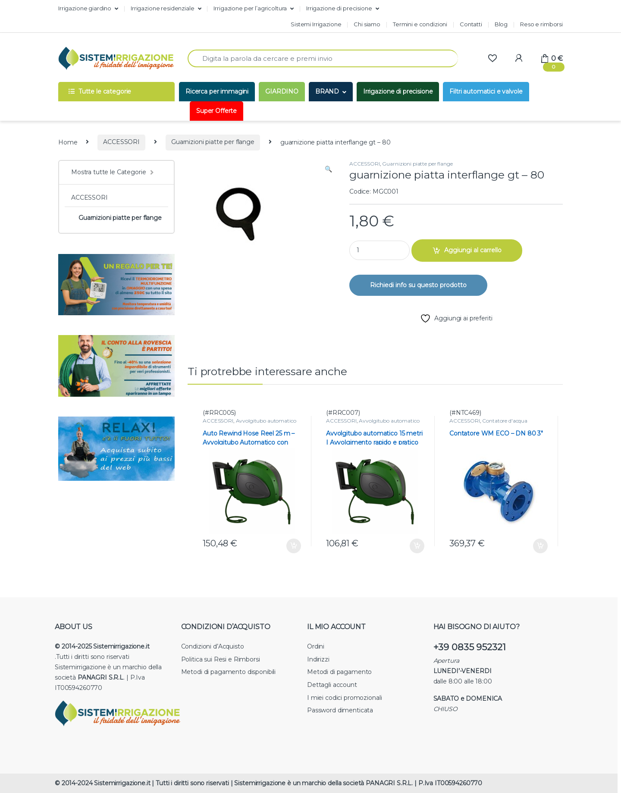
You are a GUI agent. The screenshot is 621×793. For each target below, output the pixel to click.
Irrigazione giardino (84, 8)
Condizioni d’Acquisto (212, 646)
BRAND (327, 91)
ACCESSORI (121, 142)
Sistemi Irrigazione (316, 24)
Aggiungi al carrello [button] (293, 546)
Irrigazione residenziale (162, 8)
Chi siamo (367, 24)
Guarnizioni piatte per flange (212, 142)
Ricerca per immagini (216, 91)
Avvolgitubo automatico (266, 420)
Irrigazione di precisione (339, 8)
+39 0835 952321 (469, 647)
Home (67, 142)
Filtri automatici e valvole (485, 91)
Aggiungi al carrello (473, 250)
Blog (501, 24)
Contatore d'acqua (504, 420)
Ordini (315, 646)
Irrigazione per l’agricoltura (250, 8)
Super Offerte (216, 111)
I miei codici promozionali (344, 698)
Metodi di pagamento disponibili (228, 672)
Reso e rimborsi (541, 24)
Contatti (471, 24)
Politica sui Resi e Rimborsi (220, 659)
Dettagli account (332, 685)
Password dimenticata (340, 710)
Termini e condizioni (420, 24)
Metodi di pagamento (339, 672)
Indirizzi (318, 659)
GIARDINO (281, 91)
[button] (328, 169)
